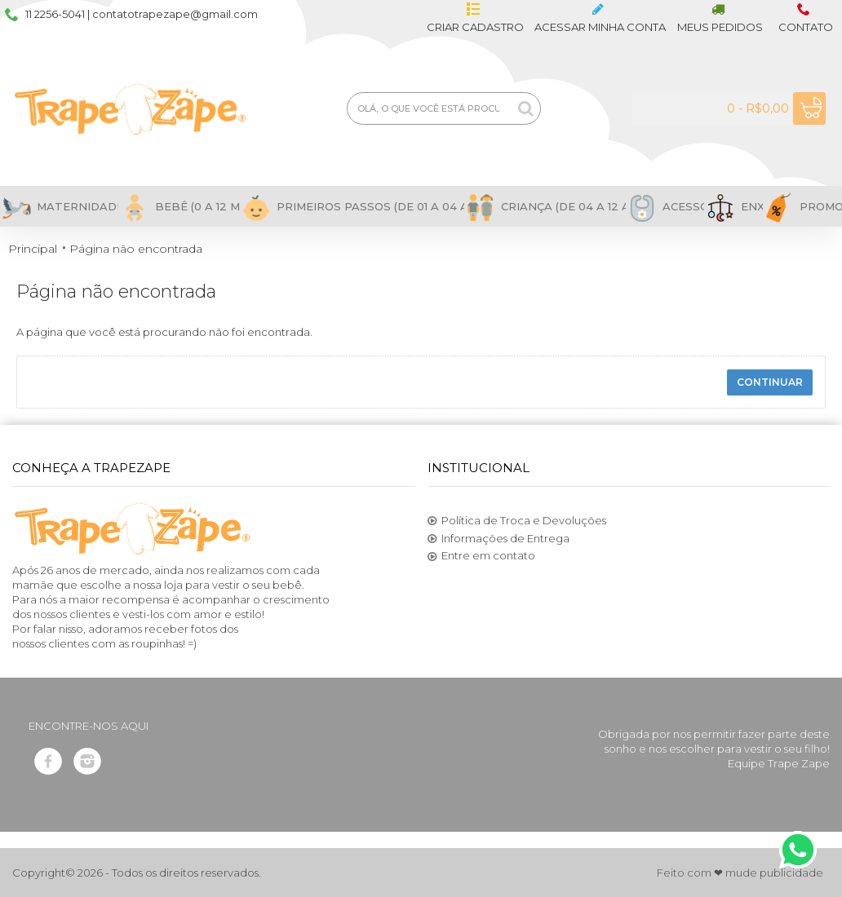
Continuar (770, 382)
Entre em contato (481, 556)
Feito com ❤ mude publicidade (740, 872)
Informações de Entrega (498, 539)
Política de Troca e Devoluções (517, 521)
